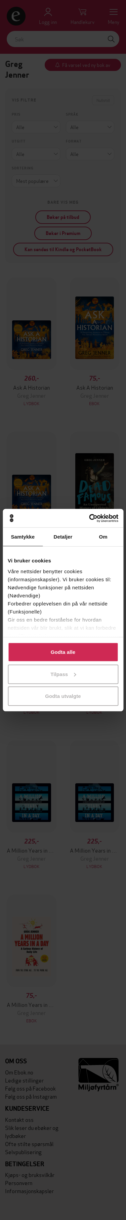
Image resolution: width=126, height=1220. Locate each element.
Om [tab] (103, 537)
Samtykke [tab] (23, 537)
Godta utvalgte (63, 696)
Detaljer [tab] (63, 537)
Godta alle (63, 652)
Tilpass (63, 674)
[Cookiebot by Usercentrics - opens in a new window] (89, 518)
